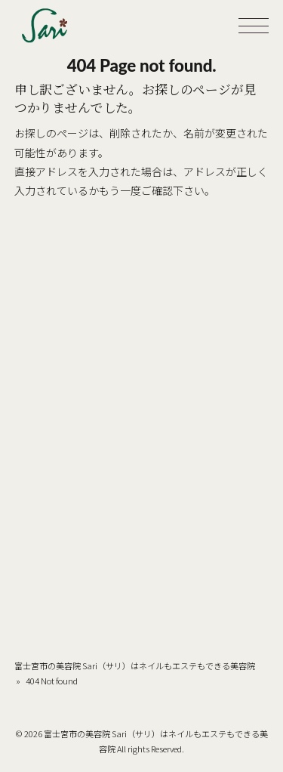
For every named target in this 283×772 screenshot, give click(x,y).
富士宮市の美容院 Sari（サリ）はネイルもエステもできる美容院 (134, 665)
